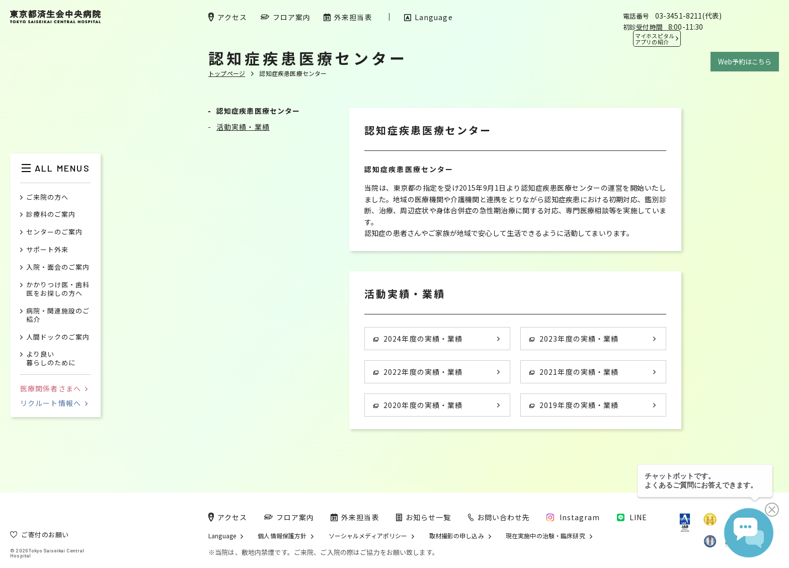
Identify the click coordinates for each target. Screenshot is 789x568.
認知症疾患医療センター (258, 111)
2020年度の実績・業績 (417, 405)
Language (222, 536)
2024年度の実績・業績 (417, 339)
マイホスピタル (654, 39)
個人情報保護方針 (282, 536)
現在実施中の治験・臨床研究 (545, 536)
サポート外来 (47, 250)
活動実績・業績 (243, 127)
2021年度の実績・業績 (573, 372)
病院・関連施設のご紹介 (58, 315)
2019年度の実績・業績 (573, 405)
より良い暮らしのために (50, 358)
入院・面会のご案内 (58, 267)
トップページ (226, 73)
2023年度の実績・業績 (573, 339)
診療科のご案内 (50, 214)
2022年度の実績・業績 (417, 372)
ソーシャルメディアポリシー (368, 536)
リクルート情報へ (54, 403)
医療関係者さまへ (54, 388)
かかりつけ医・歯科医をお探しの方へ (58, 289)
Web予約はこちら (744, 61)
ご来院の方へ (47, 197)
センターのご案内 (54, 232)
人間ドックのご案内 (58, 337)
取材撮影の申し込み (456, 536)
